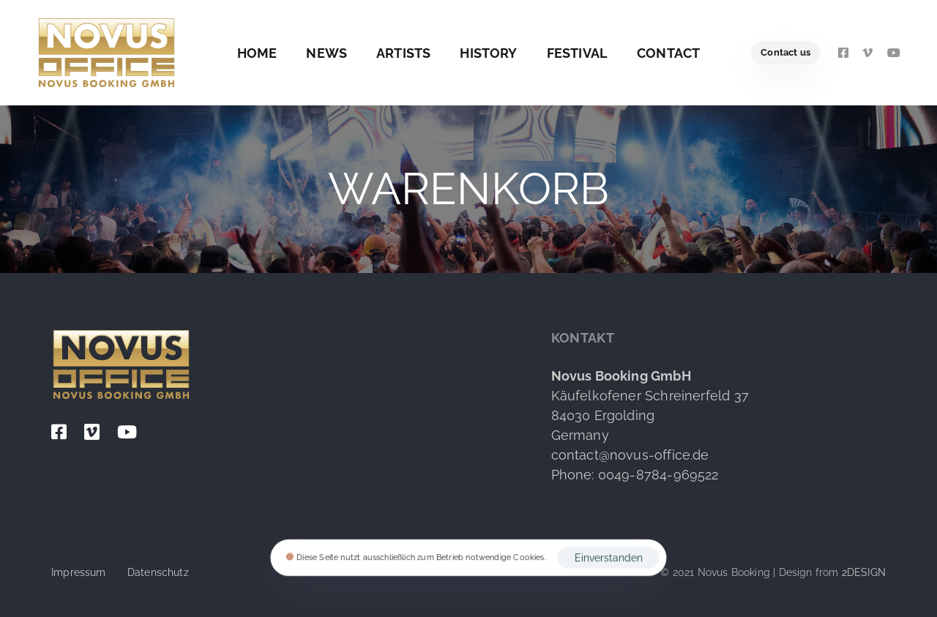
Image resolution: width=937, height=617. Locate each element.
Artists (403, 53)
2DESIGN (864, 572)
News (326, 53)
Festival (577, 53)
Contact (668, 53)
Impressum (78, 572)
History (488, 53)
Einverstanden (609, 558)
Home (257, 53)
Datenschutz (158, 572)
